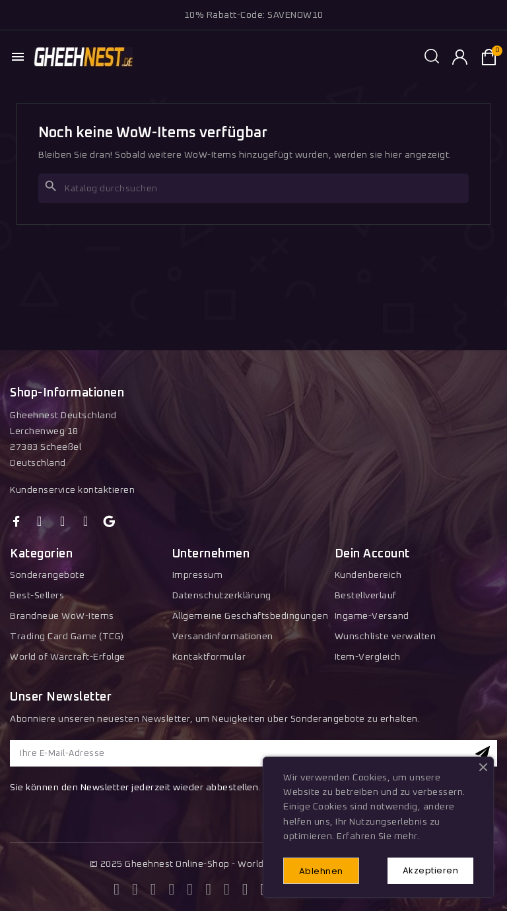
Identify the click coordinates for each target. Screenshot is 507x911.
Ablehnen (321, 871)
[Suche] (253, 188)
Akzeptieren (431, 870)
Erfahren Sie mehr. (378, 837)
